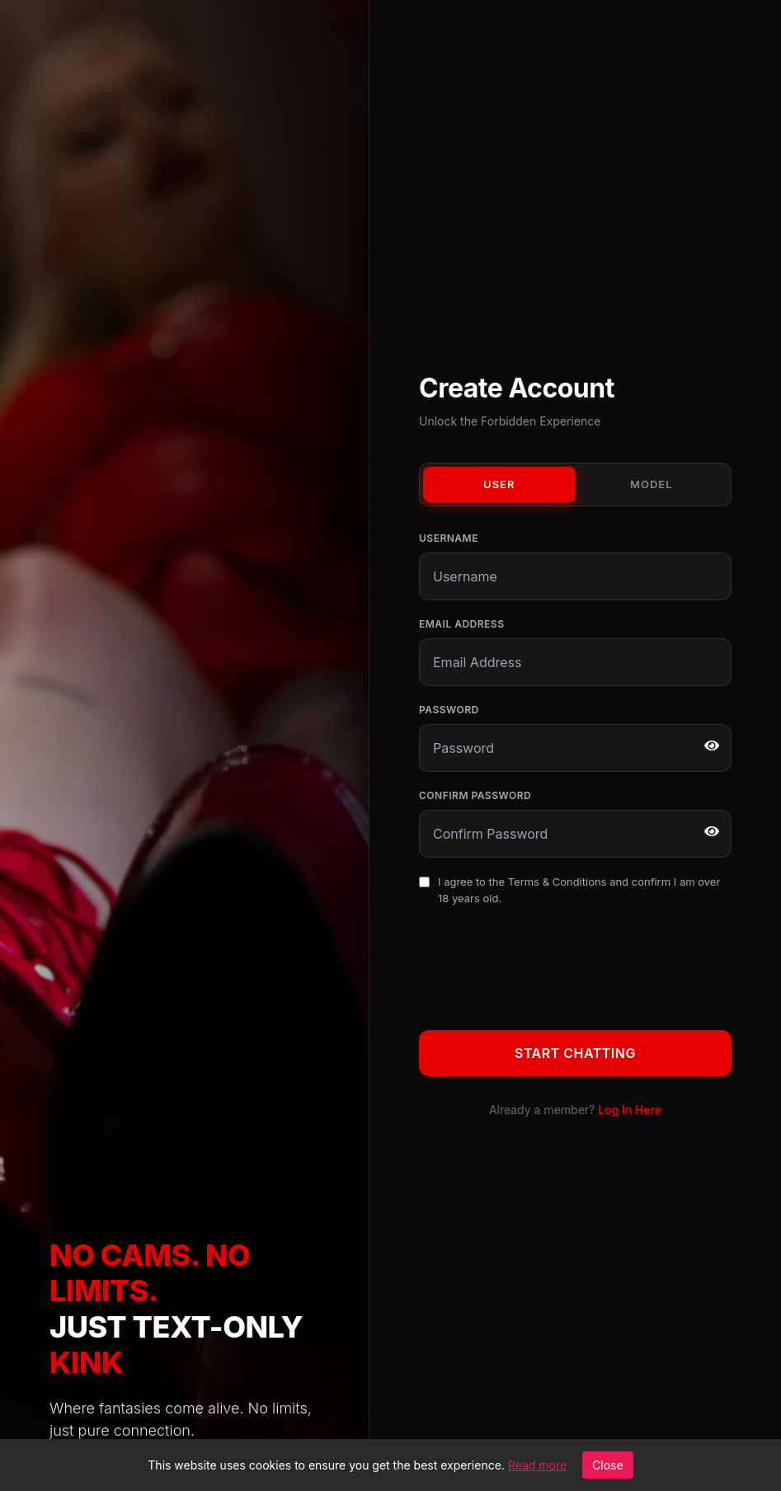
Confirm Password (475, 795)
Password (449, 709)
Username (448, 538)
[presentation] (544, 965)
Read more (537, 1465)
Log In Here (629, 1110)
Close (607, 1465)
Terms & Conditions (557, 881)
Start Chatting (575, 1053)
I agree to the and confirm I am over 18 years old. (579, 890)
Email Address (461, 624)
